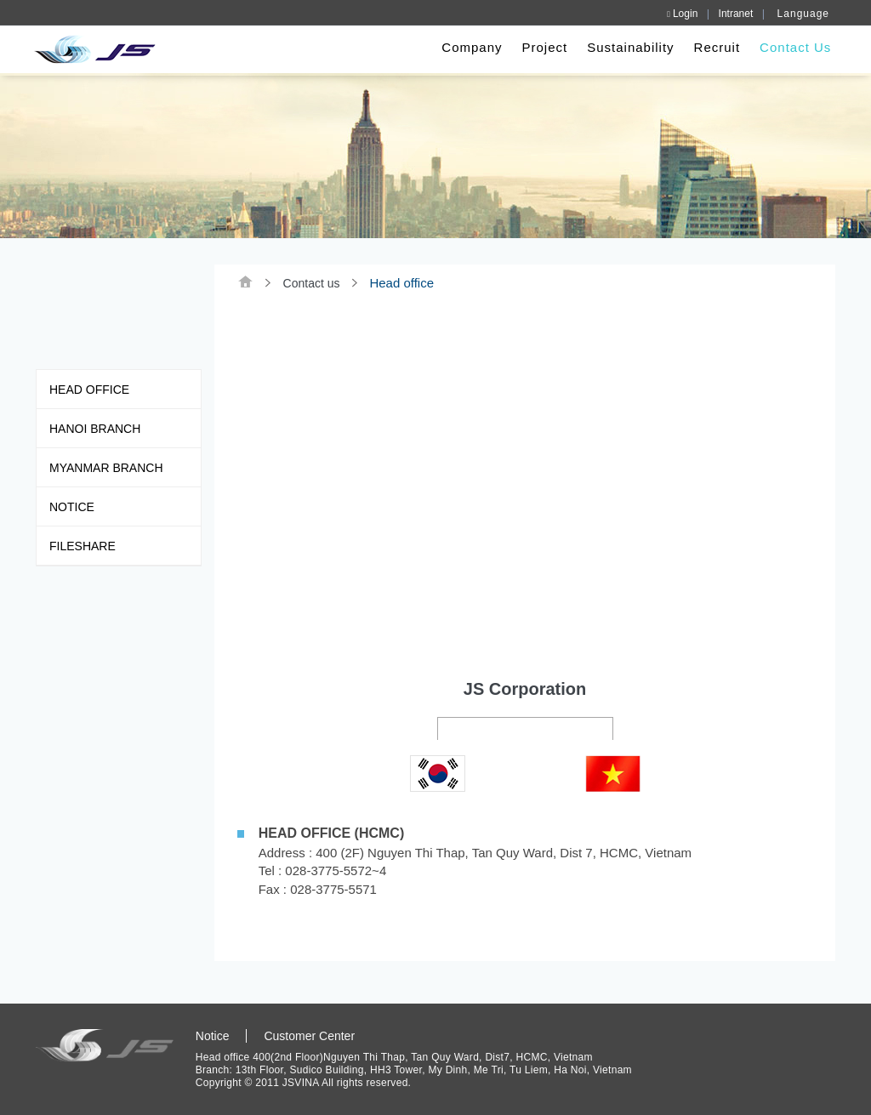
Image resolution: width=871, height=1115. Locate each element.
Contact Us (792, 47)
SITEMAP (755, 1037)
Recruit (714, 47)
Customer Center (311, 1036)
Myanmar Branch (106, 471)
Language (803, 14)
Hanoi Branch (94, 432)
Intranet (736, 14)
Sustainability (627, 47)
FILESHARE (82, 549)
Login (682, 14)
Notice (71, 510)
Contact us (314, 283)
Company (469, 47)
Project (542, 47)
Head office (89, 393)
